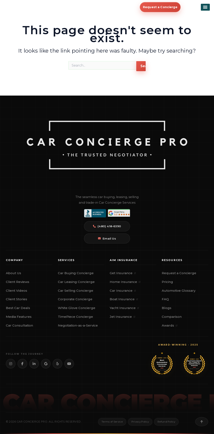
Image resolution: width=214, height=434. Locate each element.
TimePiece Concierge (75, 317)
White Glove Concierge (76, 308)
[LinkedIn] (34, 363)
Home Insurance (125, 282)
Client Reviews (17, 282)
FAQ (165, 299)
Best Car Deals (18, 308)
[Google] (46, 363)
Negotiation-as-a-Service (78, 325)
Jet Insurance (122, 317)
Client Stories (16, 299)
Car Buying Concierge (76, 273)
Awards (169, 325)
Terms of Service (112, 421)
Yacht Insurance (124, 308)
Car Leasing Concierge (76, 282)
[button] (205, 8)
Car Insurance (123, 291)
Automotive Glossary (178, 291)
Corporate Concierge (75, 299)
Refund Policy (166, 421)
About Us (13, 273)
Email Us (107, 238)
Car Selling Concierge (75, 291)
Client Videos (16, 291)
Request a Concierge (179, 273)
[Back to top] (201, 421)
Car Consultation (19, 325)
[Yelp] (57, 363)
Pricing (167, 282)
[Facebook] (22, 363)
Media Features (19, 317)
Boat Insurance (124, 299)
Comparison (172, 317)
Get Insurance (123, 273)
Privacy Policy (140, 421)
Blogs (166, 308)
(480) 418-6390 (107, 226)
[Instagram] (10, 363)
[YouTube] (69, 363)
